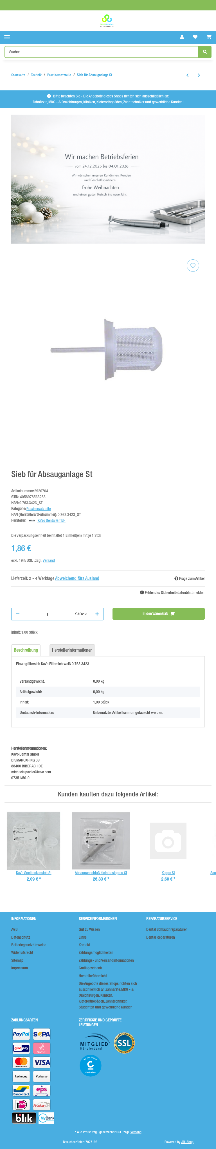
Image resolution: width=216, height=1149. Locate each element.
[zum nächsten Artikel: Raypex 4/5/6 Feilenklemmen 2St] (199, 75)
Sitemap (17, 960)
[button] (182, 37)
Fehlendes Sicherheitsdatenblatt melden (172, 592)
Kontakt (84, 945)
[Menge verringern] (18, 614)
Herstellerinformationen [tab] (72, 650)
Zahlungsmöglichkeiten (96, 952)
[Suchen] (101, 52)
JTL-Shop (187, 1142)
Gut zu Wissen (89, 929)
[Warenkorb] (209, 37)
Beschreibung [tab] (26, 650)
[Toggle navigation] (7, 37)
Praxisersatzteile (38, 508)
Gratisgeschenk (90, 968)
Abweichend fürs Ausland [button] (77, 578)
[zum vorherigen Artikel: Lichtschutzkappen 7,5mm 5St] (187, 75)
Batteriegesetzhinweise (28, 945)
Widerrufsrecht (22, 952)
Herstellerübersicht (93, 976)
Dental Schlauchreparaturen (167, 929)
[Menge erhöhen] (97, 614)
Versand (49, 560)
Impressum (19, 968)
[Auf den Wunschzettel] (193, 265)
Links (83, 937)
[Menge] (47, 614)
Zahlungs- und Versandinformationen (106, 960)
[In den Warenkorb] (158, 614)
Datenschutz (20, 937)
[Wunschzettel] (195, 37)
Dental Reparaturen (160, 937)
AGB (14, 929)
